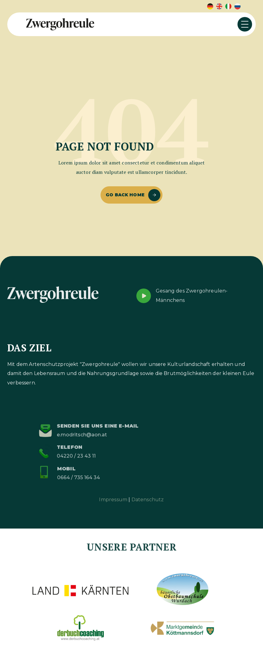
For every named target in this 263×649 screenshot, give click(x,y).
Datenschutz (148, 499)
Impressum (113, 499)
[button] (244, 24)
